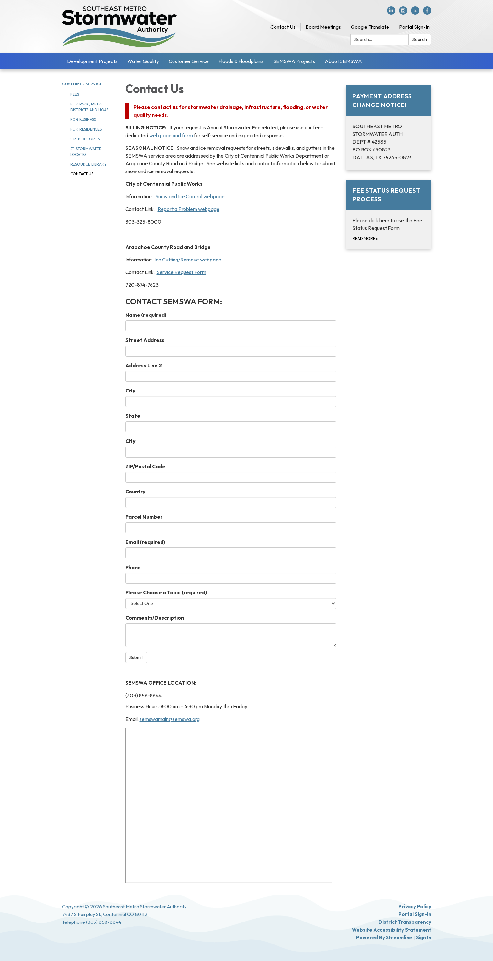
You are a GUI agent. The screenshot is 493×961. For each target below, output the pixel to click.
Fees (74, 94)
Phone (133, 567)
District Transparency (404, 922)
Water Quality (143, 61)
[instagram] (403, 12)
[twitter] (415, 12)
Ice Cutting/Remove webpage (187, 259)
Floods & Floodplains (240, 61)
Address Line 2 (143, 365)
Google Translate (370, 27)
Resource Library (88, 164)
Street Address (144, 340)
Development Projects (92, 61)
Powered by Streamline (384, 937)
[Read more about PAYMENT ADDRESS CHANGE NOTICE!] (388, 127)
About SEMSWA (343, 61)
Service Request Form (181, 272)
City (130, 390)
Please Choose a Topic (166, 592)
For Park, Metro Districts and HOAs (89, 107)
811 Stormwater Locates (86, 151)
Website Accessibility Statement (391, 930)
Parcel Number (143, 517)
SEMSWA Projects (294, 61)
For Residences (86, 129)
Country (135, 491)
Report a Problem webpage (188, 209)
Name (145, 315)
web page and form (171, 135)
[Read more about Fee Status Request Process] (388, 214)
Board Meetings (323, 27)
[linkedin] (391, 12)
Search (419, 39)
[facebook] (427, 12)
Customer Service (189, 61)
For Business (83, 119)
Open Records (85, 139)
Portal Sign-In (414, 27)
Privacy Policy (414, 906)
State (132, 416)
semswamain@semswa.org (170, 719)
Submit (136, 657)
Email (145, 542)
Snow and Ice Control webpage (190, 196)
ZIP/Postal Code (145, 466)
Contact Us (283, 27)
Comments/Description (154, 617)
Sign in (423, 937)
